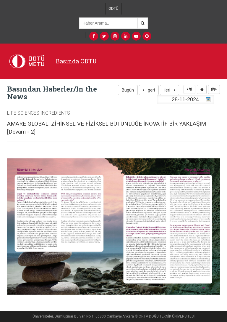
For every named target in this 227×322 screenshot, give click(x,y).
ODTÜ (113, 8)
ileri (169, 90)
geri (149, 90)
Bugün (128, 90)
